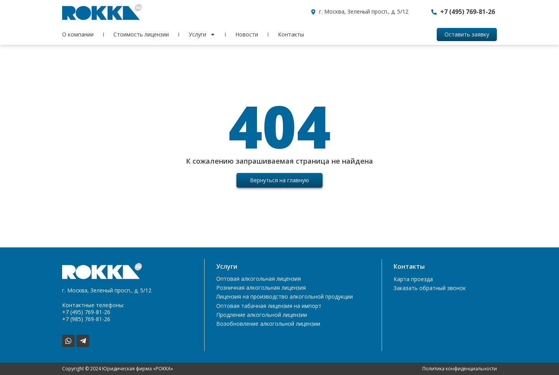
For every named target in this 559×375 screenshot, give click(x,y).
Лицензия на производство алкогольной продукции (284, 297)
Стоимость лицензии (141, 34)
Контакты (291, 34)
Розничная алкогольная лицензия (261, 288)
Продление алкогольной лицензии (261, 316)
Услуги (202, 34)
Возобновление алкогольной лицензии (268, 325)
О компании (78, 34)
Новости (246, 34)
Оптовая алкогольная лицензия (258, 279)
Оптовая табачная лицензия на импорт (268, 307)
